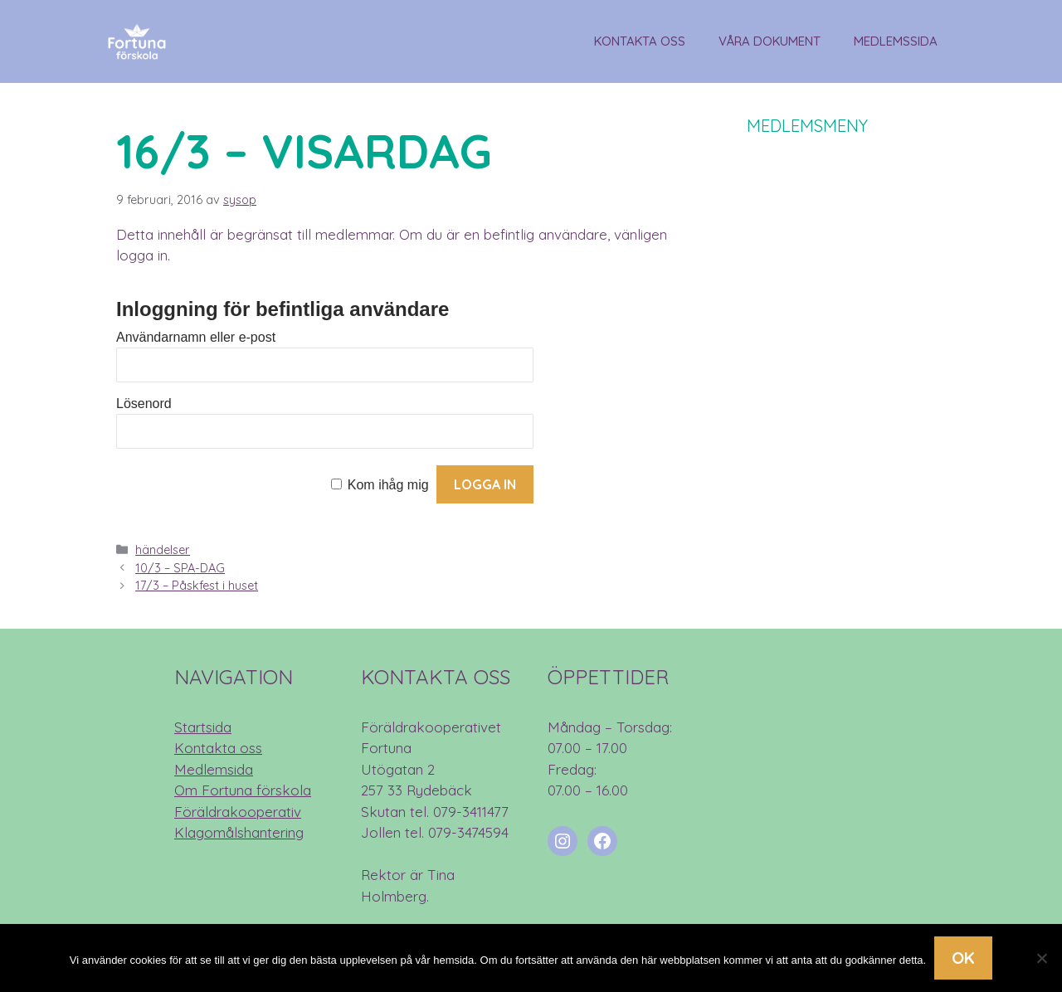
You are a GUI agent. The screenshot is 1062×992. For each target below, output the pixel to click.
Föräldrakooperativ (237, 811)
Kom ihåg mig (388, 485)
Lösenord (144, 403)
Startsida (202, 727)
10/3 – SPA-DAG (180, 568)
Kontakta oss (639, 41)
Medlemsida (213, 769)
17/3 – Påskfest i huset (196, 585)
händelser (162, 549)
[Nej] (1041, 958)
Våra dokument (770, 41)
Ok (963, 957)
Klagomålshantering (239, 832)
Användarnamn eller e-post (195, 337)
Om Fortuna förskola (242, 790)
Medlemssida (896, 41)
